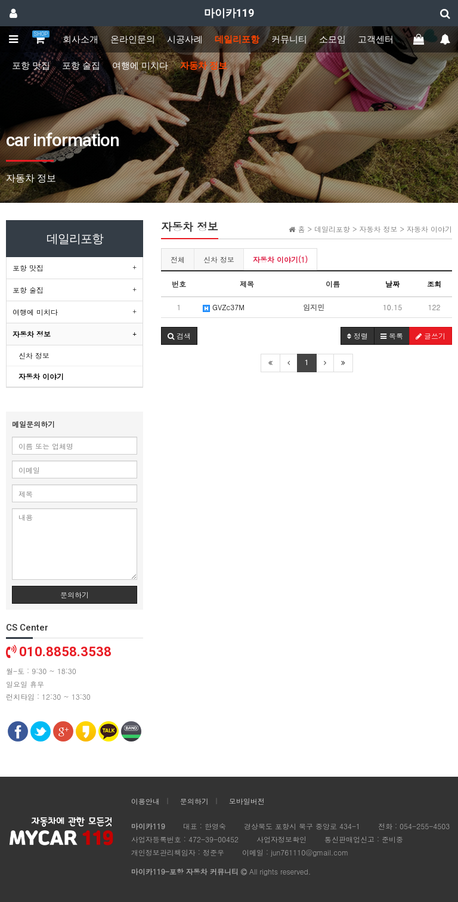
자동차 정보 (203, 65)
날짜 (392, 284)
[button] (179, 336)
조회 (434, 284)
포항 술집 (81, 65)
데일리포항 (237, 39)
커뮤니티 (289, 39)
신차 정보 (218, 259)
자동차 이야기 (41, 376)
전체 (178, 259)
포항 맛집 (31, 65)
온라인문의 (132, 39)
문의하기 (74, 594)
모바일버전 (247, 801)
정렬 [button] (357, 335)
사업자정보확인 (281, 839)
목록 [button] (391, 335)
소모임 (332, 39)
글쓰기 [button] (430, 335)
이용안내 (145, 801)
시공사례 (185, 39)
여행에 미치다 (140, 65)
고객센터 (376, 39)
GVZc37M (224, 307)
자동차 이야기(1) (280, 259)
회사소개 (80, 39)
